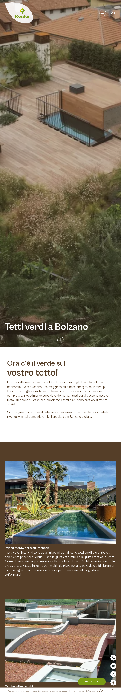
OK (103, 691)
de (113, 13)
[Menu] (102, 13)
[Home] (19, 12)
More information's (90, 691)
